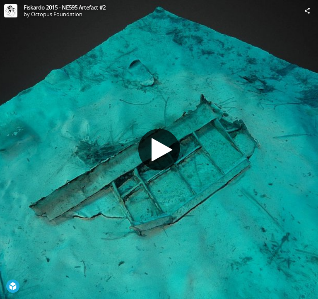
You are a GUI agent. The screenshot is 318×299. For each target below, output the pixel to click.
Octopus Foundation (56, 14)
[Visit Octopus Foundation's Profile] (10, 10)
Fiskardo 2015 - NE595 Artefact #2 (65, 7)
